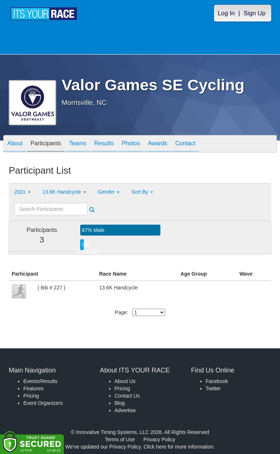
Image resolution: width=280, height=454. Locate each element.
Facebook (217, 381)
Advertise (125, 410)
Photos (131, 144)
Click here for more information (178, 447)
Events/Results (40, 381)
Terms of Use (120, 439)
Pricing (31, 396)
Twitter (213, 388)
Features (33, 388)
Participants (46, 144)
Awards (157, 144)
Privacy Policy (159, 439)
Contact (185, 144)
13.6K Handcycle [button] (64, 192)
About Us (125, 381)
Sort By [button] (142, 192)
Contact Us (127, 396)
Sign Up (254, 13)
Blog (119, 403)
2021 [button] (22, 192)
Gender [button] (109, 192)
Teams (77, 144)
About (15, 144)
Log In (226, 13)
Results (104, 144)
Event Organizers (43, 403)
